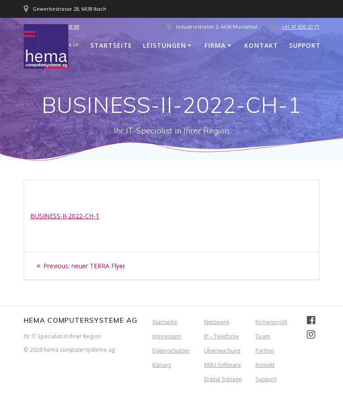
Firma (215, 45)
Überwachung (222, 350)
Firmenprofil (271, 322)
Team (262, 336)
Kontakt (261, 45)
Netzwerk (216, 322)
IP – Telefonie (221, 336)
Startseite (111, 45)
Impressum (166, 336)
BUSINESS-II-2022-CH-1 (64, 216)
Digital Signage (223, 379)
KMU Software (222, 365)
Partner (265, 350)
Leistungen (164, 45)
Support (305, 45)
